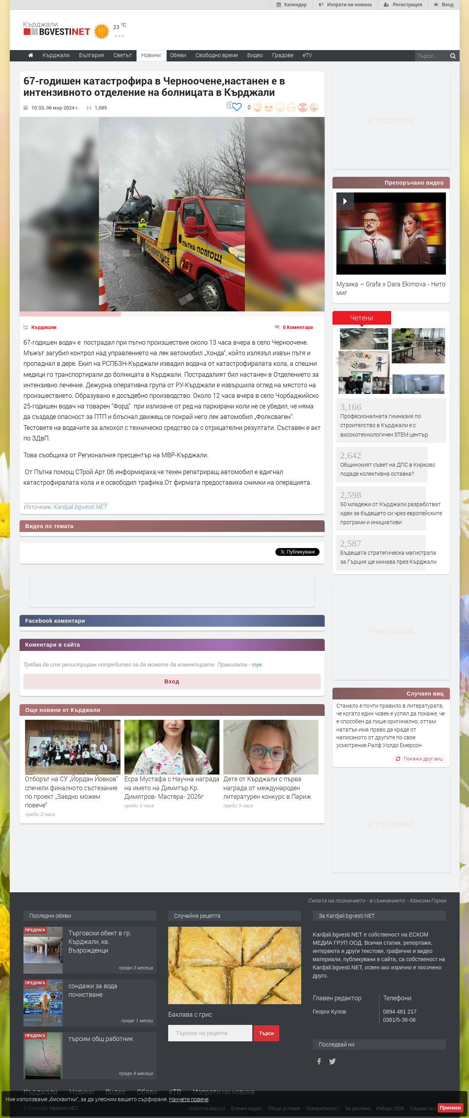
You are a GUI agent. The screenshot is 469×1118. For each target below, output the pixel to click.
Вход (172, 681)
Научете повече (188, 1099)
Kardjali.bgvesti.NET (80, 506)
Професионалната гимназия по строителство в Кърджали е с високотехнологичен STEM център (384, 425)
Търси (266, 1033)
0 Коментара (298, 327)
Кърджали (43, 327)
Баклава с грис (190, 1014)
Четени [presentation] (361, 317)
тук (257, 664)
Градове (282, 55)
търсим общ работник (100, 1038)
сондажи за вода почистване (92, 989)
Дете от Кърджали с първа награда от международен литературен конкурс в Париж (267, 787)
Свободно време (217, 55)
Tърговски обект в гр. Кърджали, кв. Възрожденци (99, 941)
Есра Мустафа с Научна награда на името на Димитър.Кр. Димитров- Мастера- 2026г (171, 787)
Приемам (450, 1108)
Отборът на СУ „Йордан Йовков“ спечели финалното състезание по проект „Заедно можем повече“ (71, 792)
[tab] (361, 320)
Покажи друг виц (419, 758)
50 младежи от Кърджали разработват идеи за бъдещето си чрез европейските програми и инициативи (391, 513)
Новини (151, 55)
